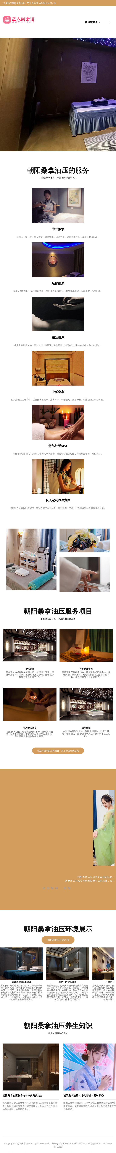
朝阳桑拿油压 (23, 1143)
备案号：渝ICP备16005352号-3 (67, 1143)
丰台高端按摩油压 (104, 1152)
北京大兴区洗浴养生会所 (54, 1152)
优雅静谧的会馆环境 (58, 939)
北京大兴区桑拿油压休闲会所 (73, 1152)
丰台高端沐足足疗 (38, 1152)
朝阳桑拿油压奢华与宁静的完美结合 (22, 1095)
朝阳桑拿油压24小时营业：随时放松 (83, 1095)
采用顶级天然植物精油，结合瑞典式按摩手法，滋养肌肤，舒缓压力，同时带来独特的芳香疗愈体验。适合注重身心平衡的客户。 (86, 674)
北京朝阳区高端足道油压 (22, 1152)
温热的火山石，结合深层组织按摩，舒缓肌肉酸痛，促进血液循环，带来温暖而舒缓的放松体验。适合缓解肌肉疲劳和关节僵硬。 (30, 734)
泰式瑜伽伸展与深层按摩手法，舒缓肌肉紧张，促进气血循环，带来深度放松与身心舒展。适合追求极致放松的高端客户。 (30, 674)
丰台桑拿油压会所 (90, 1152)
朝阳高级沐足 (8, 1152)
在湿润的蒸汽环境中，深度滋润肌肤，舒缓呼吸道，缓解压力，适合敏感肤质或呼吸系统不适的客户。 (86, 733)
